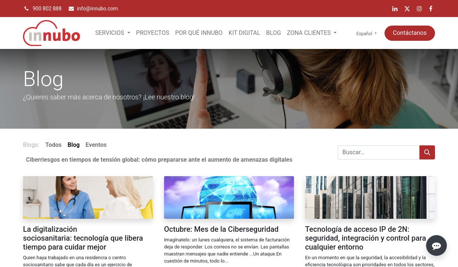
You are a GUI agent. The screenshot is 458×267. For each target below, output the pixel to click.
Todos (53, 144)
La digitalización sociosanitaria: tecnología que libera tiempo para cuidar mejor (83, 238)
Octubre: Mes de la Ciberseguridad (221, 229)
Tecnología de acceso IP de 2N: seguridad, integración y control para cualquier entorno (365, 238)
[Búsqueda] (427, 152)
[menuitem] (152, 33)
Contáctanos (410, 32)
